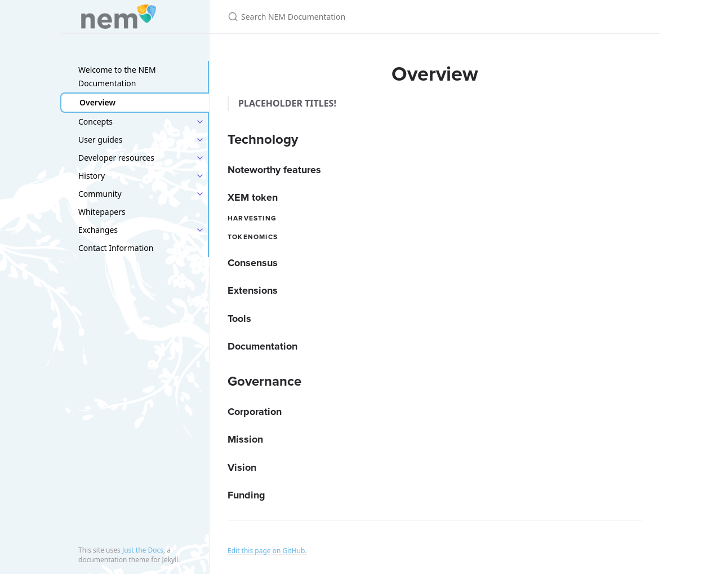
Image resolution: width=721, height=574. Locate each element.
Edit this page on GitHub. (267, 550)
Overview (97, 102)
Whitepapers (102, 211)
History (91, 175)
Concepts (95, 121)
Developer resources (116, 157)
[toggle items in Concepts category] (200, 122)
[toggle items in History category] (200, 176)
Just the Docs (142, 550)
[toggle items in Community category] (200, 194)
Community (100, 193)
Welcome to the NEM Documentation (117, 76)
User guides (100, 139)
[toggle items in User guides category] (200, 140)
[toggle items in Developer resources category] (200, 158)
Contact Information (116, 247)
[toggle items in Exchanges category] (200, 230)
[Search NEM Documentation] (360, 16)
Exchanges (98, 229)
